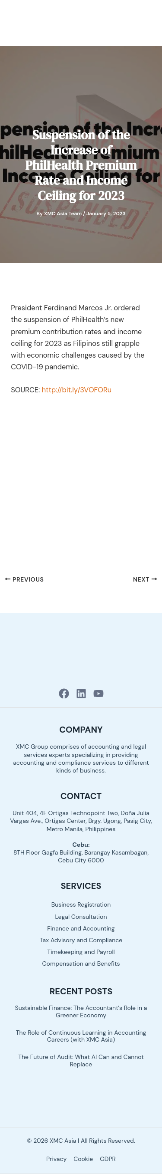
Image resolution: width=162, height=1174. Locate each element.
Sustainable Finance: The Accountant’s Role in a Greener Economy (81, 1011)
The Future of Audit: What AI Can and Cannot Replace (81, 1060)
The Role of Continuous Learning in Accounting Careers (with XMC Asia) (81, 1036)
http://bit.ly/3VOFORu (77, 390)
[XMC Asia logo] (37, 22)
